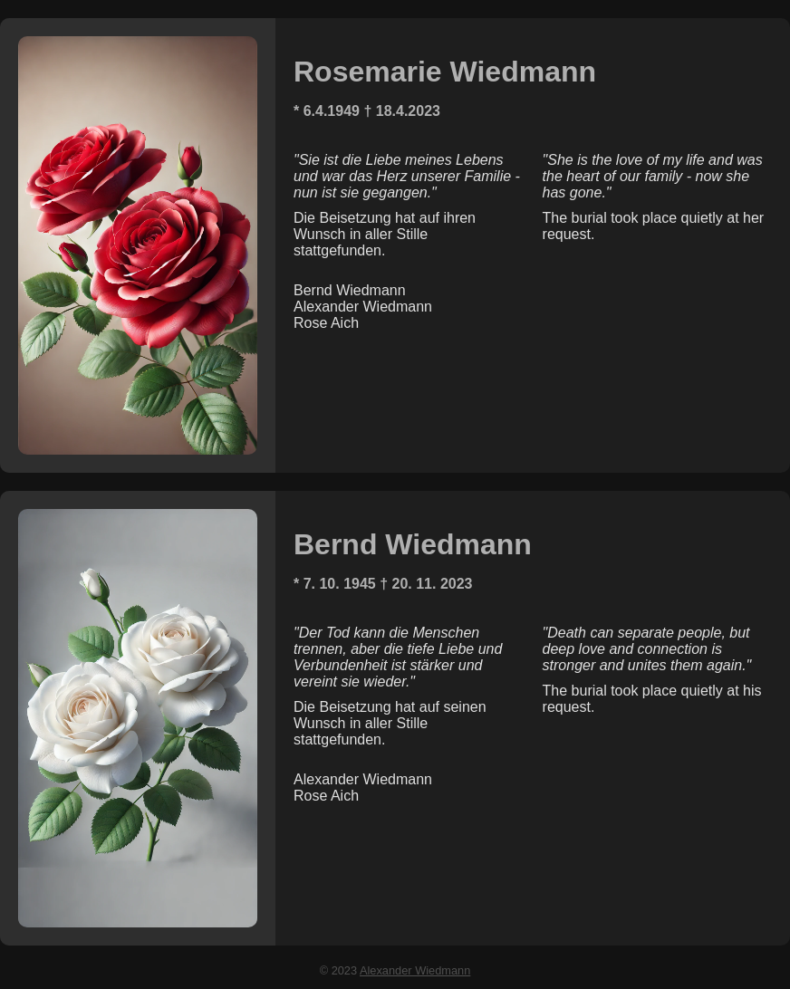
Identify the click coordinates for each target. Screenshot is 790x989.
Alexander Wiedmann (415, 970)
